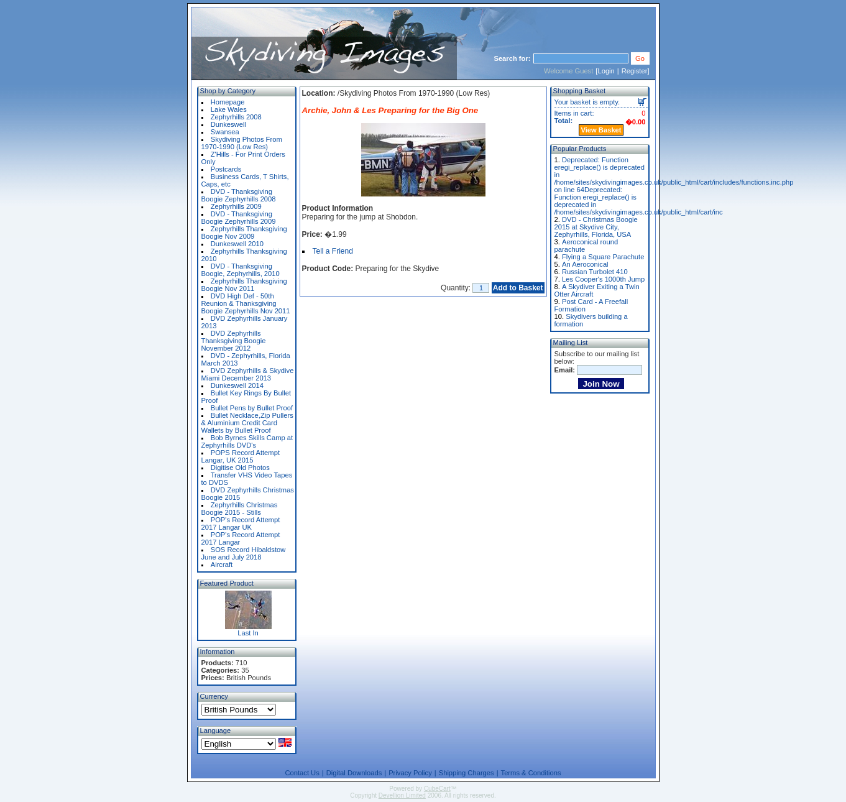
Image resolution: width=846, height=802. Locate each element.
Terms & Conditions (531, 773)
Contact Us (302, 773)
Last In (248, 633)
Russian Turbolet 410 (595, 271)
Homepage (228, 102)
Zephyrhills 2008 (236, 117)
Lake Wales (229, 109)
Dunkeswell (228, 124)
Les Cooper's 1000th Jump (603, 279)
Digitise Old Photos (240, 467)
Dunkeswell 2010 (237, 243)
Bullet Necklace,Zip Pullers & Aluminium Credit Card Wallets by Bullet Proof (247, 423)
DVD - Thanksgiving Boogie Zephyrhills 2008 (238, 195)
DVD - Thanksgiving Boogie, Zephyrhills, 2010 (240, 269)
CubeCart (437, 788)
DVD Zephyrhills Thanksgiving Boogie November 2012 (233, 341)
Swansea (225, 132)
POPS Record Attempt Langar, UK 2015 (240, 456)
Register (635, 71)
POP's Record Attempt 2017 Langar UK (240, 523)
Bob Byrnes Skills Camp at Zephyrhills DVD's (247, 441)
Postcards (226, 169)
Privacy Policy (410, 773)
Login (605, 71)
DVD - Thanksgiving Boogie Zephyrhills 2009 (238, 217)
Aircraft (221, 564)
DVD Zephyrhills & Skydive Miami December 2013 (247, 374)
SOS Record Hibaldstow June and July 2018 (243, 553)
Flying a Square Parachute (603, 256)
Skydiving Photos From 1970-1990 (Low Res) (241, 143)
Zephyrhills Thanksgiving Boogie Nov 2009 (244, 232)
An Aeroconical (585, 264)
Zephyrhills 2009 (236, 206)
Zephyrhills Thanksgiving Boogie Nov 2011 (244, 284)
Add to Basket (518, 287)
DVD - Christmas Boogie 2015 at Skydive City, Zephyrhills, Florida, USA (596, 227)
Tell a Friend (333, 251)
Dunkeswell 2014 (237, 385)
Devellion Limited (402, 795)
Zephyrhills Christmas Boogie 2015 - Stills (239, 508)
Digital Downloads (354, 773)
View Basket (601, 130)
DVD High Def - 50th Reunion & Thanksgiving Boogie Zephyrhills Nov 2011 (245, 303)
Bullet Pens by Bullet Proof (252, 408)
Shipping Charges (466, 773)
